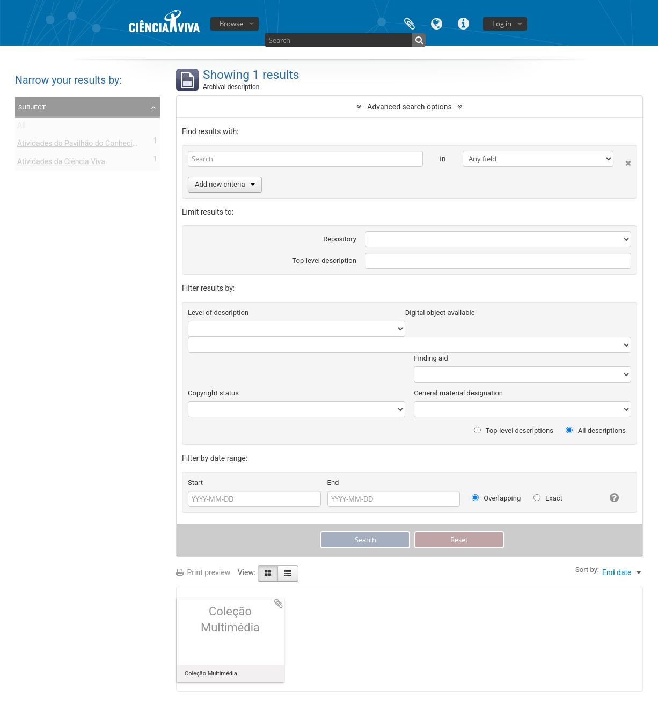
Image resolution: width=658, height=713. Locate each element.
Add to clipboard (278, 603)
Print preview (203, 572)
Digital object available (440, 312)
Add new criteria (225, 184)
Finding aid (431, 358)
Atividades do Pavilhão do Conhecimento (85, 145)
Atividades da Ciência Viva (61, 163)
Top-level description (324, 260)
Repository (339, 239)
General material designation (458, 393)
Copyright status (213, 393)
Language (436, 23)
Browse (231, 23)
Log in (501, 23)
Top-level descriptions (513, 431)
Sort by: (587, 569)
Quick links (463, 23)
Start (195, 483)
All (21, 127)
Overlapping (496, 498)
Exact (547, 498)
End (333, 483)
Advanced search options (409, 106)
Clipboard (409, 23)
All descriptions (596, 431)
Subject (32, 106)
